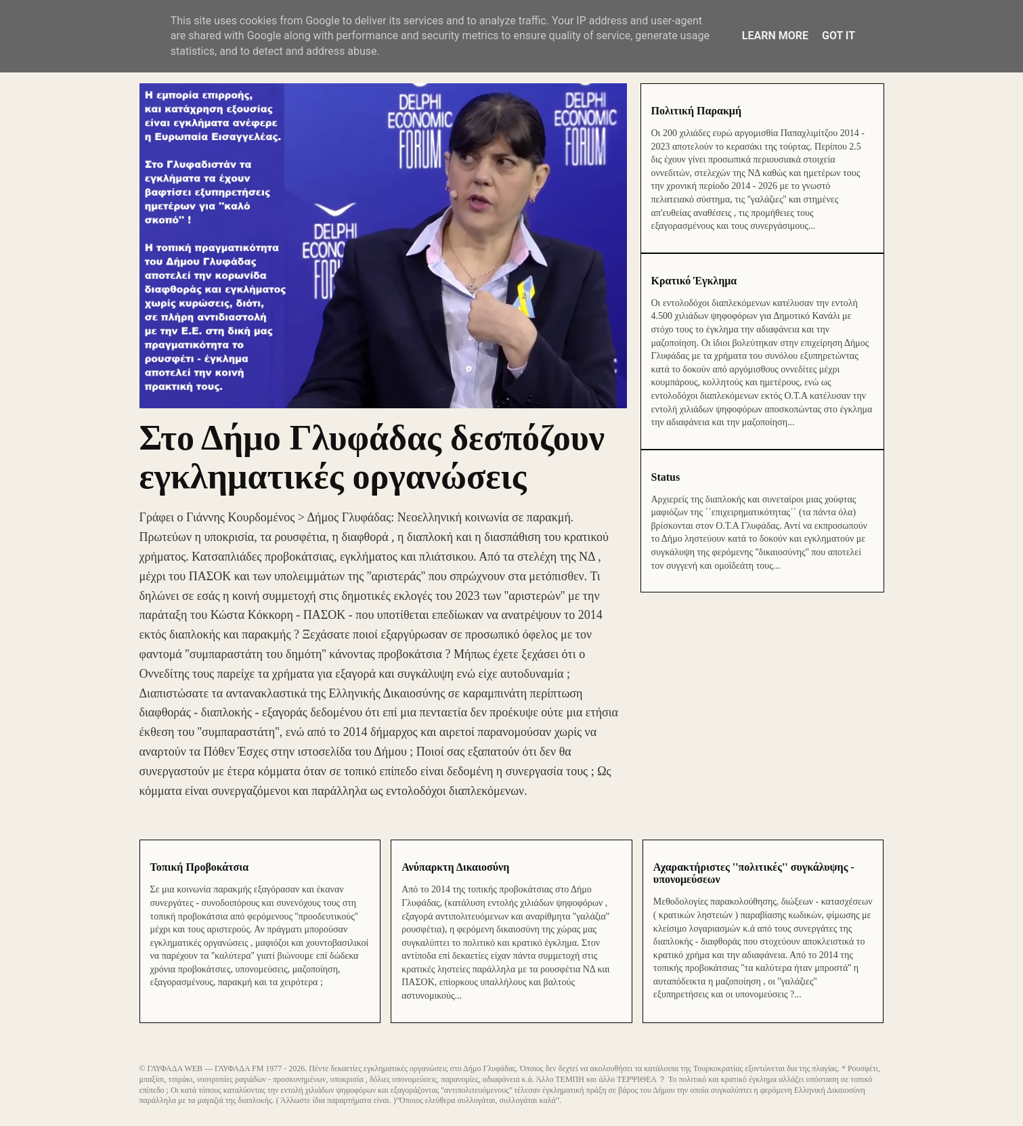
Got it (838, 35)
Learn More (775, 35)
